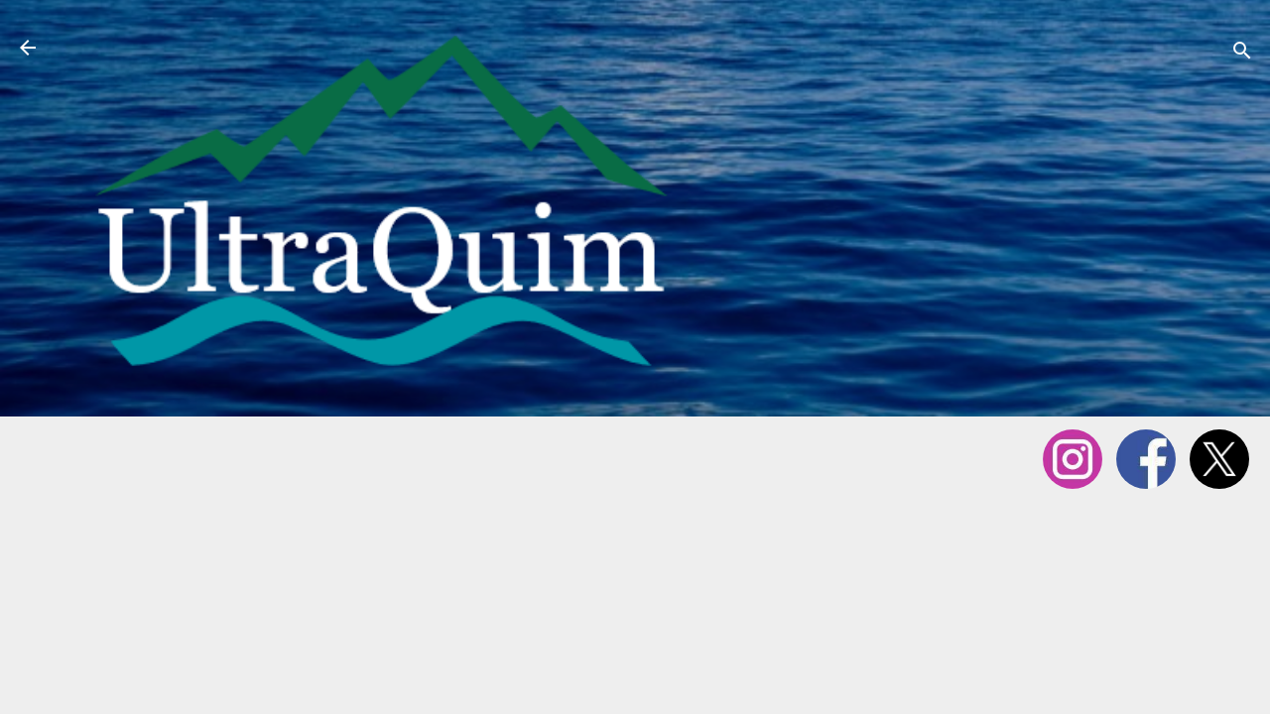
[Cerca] (1242, 54)
